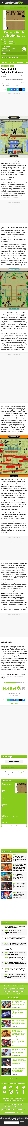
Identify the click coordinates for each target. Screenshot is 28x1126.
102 (9, 860)
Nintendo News (6, 1109)
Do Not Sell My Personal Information (14, 1100)
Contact (13, 988)
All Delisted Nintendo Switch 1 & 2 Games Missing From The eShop (15, 944)
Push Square (12, 1104)
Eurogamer (19, 1109)
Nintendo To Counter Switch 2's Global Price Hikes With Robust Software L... (15, 964)
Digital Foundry (19, 1107)
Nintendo (3, 791)
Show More (14, 1078)
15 (9, 879)
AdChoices (22, 1098)
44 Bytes (17, 1098)
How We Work (21, 986)
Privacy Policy (20, 988)
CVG (18, 1112)
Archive (22, 991)
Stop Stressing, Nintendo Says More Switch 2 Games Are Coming (14, 958)
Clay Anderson (5, 85)
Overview (4, 62)
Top (4, 986)
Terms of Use (7, 991)
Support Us (7, 988)
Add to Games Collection (10, 57)
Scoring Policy (14, 695)
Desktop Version (19, 994)
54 (9, 888)
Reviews (11, 62)
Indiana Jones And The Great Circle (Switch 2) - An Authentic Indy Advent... (14, 970)
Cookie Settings (9, 994)
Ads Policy (15, 991)
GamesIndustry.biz (10, 1112)
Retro (12, 66)
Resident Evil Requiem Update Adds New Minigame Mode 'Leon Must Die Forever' (14, 976)
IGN (13, 1109)
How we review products (14, 693)
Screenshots (20, 62)
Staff (14, 986)
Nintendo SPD (4, 795)
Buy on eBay (14, 825)
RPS (22, 1112)
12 (9, 870)
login (21, 772)
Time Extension (9, 1107)
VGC (24, 1109)
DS (9, 39)
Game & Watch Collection (13, 33)
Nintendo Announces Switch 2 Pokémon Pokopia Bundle (14, 953)
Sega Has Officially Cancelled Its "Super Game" (15, 948)
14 (9, 898)
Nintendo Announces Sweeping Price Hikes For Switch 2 (14, 926)
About (9, 986)
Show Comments (14, 761)
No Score (4, 53)
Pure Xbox (20, 1104)
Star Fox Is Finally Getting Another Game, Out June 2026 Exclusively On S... (13, 932)
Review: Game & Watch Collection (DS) (9, 816)
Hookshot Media (12, 1097)
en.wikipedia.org (4, 819)
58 (17, 704)
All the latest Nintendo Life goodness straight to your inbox (14, 1118)
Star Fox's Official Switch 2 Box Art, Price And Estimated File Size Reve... (14, 938)
